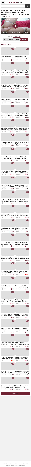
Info (5, 39)
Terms (16, 463)
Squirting (15, 2)
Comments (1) (23, 39)
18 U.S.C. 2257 (24, 463)
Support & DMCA (7, 463)
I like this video (9, 36)
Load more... (15, 393)
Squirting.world (14, 465)
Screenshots (10, 39)
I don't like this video (11, 36)
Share (17, 39)
